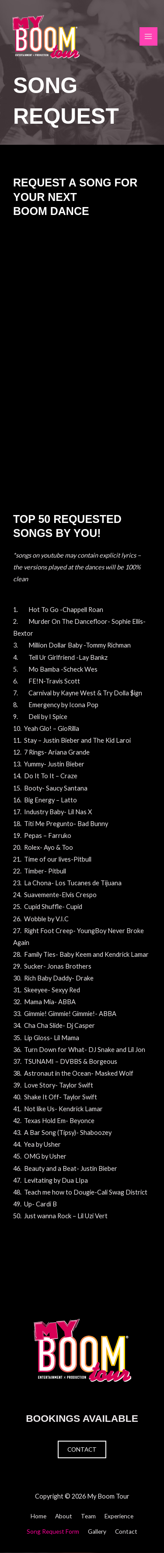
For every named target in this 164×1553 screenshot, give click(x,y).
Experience (119, 1516)
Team (88, 1516)
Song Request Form (53, 1531)
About (63, 1516)
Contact (82, 1449)
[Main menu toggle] (149, 36)
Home (38, 1516)
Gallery (97, 1531)
